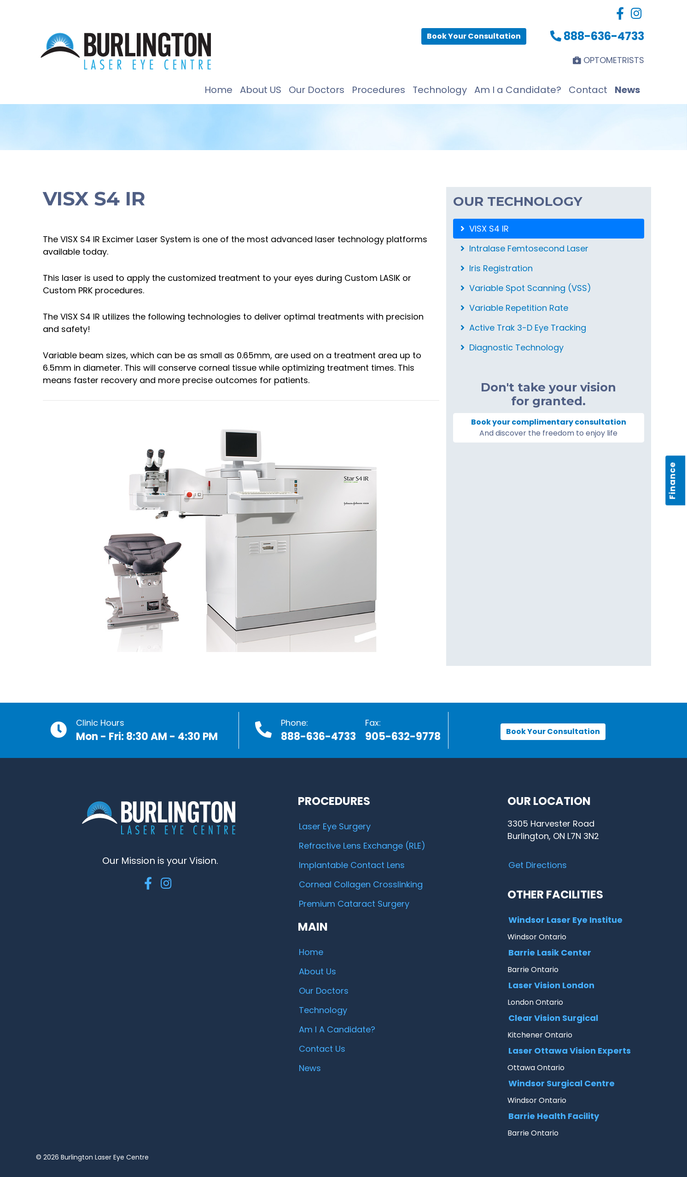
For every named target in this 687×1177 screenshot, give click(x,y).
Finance (672, 481)
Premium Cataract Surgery (354, 903)
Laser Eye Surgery (335, 826)
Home (218, 89)
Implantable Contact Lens (352, 865)
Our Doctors (316, 89)
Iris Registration (496, 268)
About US (260, 89)
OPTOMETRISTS (608, 60)
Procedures (378, 89)
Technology (440, 89)
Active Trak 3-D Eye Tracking (523, 327)
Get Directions (537, 865)
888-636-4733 (597, 36)
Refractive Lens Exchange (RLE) (362, 845)
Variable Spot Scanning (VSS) (525, 288)
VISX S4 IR (484, 228)
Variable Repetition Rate (514, 308)
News (627, 89)
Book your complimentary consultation (548, 428)
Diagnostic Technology (512, 347)
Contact (588, 89)
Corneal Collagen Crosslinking (361, 884)
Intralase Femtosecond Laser (524, 248)
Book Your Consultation (474, 36)
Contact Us (322, 1049)
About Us (317, 971)
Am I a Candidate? (517, 89)
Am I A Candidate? (337, 1029)
